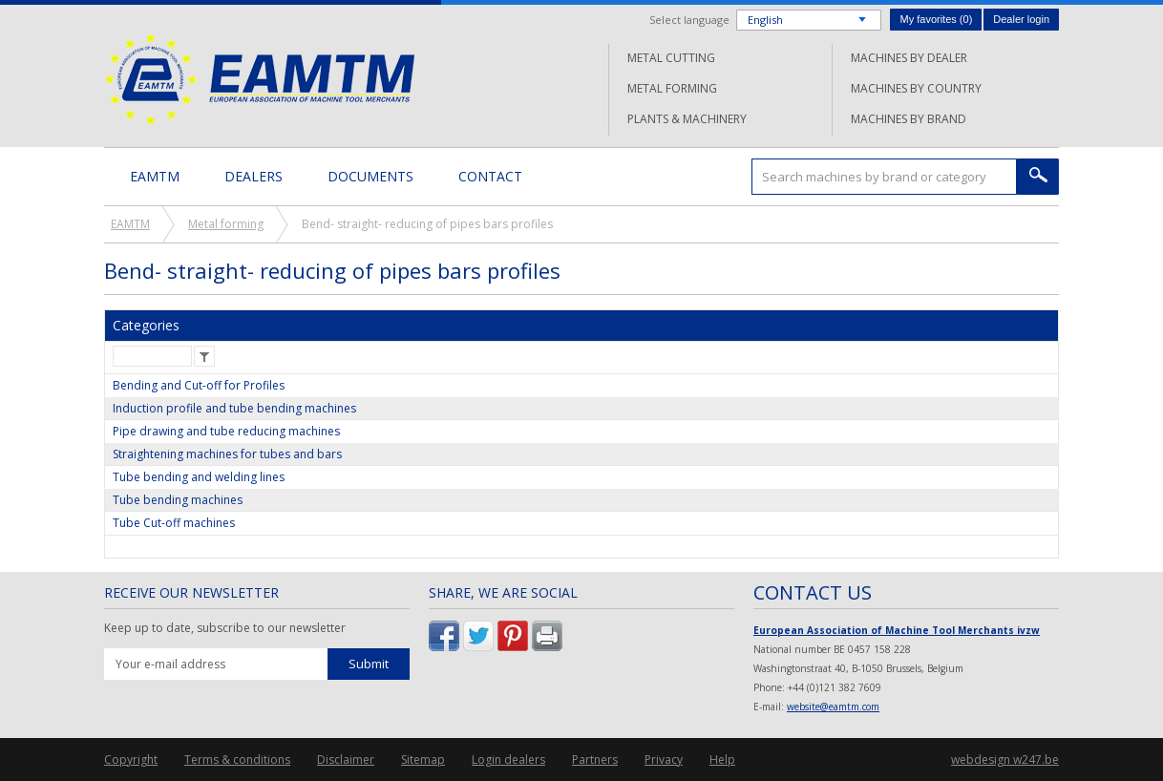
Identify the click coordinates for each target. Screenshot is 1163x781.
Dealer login (1021, 19)
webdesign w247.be (1005, 759)
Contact (490, 176)
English (765, 19)
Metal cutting (671, 58)
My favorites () (935, 19)
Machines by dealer (909, 58)
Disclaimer (345, 759)
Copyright (131, 759)
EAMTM (259, 78)
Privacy (664, 759)
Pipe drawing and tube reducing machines (226, 431)
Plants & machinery (687, 119)
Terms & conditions (237, 759)
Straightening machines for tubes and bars (227, 454)
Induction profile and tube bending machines (234, 408)
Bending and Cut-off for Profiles (199, 385)
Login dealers (508, 759)
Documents (370, 176)
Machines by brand (908, 119)
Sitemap (423, 759)
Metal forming (672, 88)
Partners (595, 759)
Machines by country (916, 88)
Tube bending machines (178, 500)
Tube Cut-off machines (174, 523)
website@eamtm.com (833, 706)
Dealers (253, 176)
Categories (146, 325)
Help (722, 759)
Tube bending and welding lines (199, 477)
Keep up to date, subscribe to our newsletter (225, 628)
